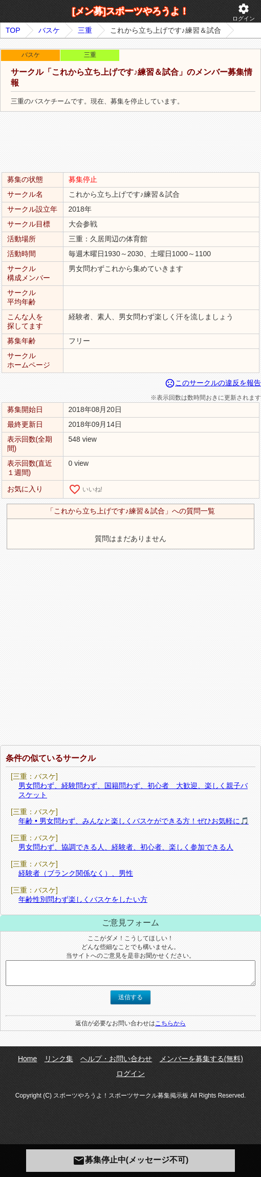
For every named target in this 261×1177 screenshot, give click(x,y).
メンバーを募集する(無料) (201, 1059)
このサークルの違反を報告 (213, 383)
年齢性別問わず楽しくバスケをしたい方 (82, 899)
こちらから (170, 1023)
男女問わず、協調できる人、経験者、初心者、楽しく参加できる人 (125, 847)
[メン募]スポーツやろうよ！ (130, 11)
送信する (130, 997)
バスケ (49, 30)
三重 (85, 30)
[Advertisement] (130, 142)
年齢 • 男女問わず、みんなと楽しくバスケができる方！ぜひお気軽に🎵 (133, 821)
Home (27, 1059)
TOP (13, 30)
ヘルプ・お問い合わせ (116, 1059)
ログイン (243, 12)
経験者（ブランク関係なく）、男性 (75, 873)
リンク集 (59, 1059)
